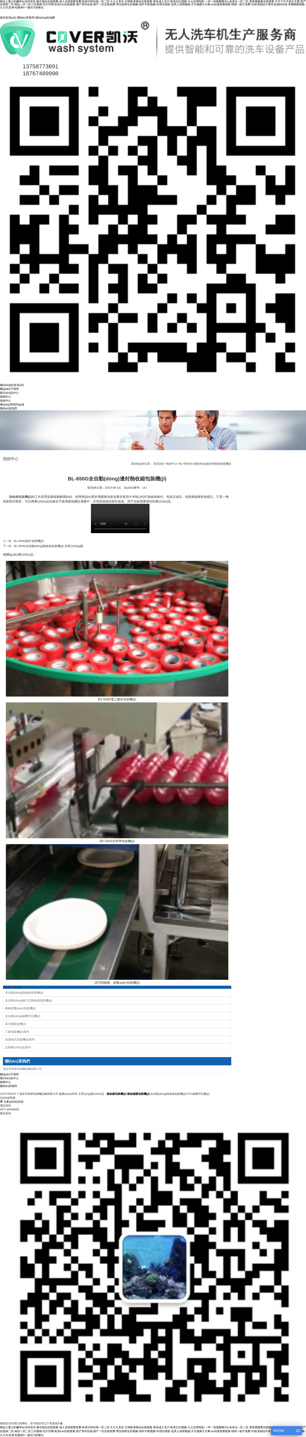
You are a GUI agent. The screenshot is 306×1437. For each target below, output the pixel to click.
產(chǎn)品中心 (9, 392)
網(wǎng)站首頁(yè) (12, 385)
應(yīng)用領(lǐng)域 (12, 404)
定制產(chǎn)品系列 (18, 1047)
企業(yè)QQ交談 (13, 1101)
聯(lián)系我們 (25, 17)
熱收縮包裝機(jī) (20, 496)
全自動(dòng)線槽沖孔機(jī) (22, 1016)
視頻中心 (5, 400)
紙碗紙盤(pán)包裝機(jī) (20, 1008)
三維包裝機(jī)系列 (17, 1031)
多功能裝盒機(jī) (15, 1023)
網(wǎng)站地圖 (45, 17)
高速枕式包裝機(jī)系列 (20, 1039)
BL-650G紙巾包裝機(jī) (29, 541)
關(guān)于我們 (9, 388)
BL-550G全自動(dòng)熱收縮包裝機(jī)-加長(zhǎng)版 (48, 546)
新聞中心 (5, 396)
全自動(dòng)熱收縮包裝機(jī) (24, 992)
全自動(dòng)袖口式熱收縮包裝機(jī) (28, 1000)
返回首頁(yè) (8, 17)
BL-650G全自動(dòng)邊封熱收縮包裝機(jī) (205, 463)
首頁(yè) (158, 463)
